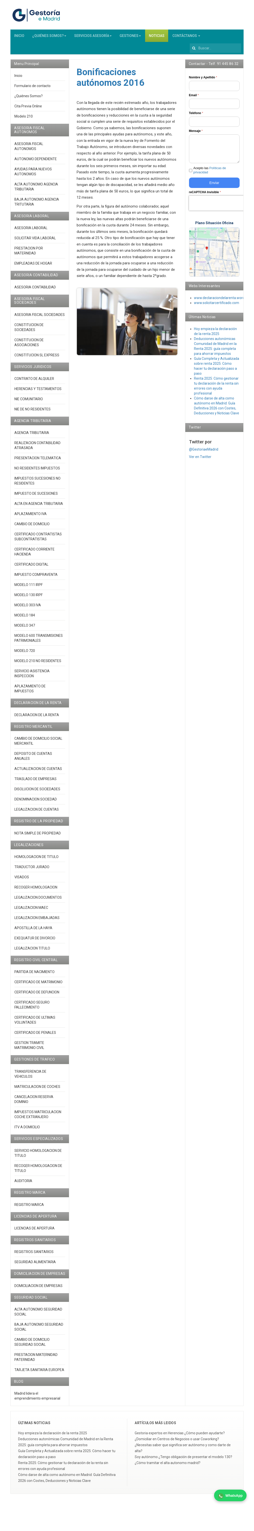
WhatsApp (230, 1496)
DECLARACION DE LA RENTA (36, 717)
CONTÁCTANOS (186, 38)
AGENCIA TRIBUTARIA (31, 435)
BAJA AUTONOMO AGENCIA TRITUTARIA (36, 204)
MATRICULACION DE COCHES (37, 1089)
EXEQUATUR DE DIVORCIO (34, 940)
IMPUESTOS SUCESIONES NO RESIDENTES (37, 483)
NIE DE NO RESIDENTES (32, 411)
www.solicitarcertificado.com (216, 305)
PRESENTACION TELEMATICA (37, 460)
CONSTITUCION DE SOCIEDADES (29, 329)
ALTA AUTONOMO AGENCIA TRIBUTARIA (36, 188)
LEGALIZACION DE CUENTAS (36, 812)
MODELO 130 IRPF (28, 597)
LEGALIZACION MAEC (31, 910)
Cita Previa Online (28, 108)
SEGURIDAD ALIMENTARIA (35, 1264)
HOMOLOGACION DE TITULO (36, 859)
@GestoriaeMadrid (203, 452)
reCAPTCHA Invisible (205, 194)
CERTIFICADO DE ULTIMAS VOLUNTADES (34, 1022)
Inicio (18, 78)
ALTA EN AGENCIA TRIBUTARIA (38, 506)
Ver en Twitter (200, 459)
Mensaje (196, 133)
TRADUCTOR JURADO (31, 869)
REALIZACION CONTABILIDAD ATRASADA (37, 447)
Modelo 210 (23, 119)
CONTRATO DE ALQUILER (34, 381)
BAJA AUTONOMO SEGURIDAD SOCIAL (38, 1329)
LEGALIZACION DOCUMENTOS (38, 900)
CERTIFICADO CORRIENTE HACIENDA (34, 554)
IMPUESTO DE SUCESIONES (36, 496)
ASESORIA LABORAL (30, 230)
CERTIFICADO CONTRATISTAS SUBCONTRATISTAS (38, 538)
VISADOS (21, 879)
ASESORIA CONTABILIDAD (35, 289)
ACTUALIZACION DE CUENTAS (38, 771)
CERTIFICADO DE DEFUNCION (36, 994)
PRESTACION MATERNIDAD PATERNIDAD (36, 1359)
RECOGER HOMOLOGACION (35, 889)
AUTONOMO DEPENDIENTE (35, 161)
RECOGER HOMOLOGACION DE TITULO (38, 1170)
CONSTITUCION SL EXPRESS (36, 357)
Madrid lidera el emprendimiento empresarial (37, 1398)
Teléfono (196, 115)
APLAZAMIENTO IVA (30, 516)
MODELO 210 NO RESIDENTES (37, 663)
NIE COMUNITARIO (28, 401)
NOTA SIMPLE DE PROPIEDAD (37, 835)
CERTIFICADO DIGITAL (31, 567)
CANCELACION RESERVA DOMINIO (33, 1101)
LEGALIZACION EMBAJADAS (37, 920)
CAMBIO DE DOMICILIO (32, 526)
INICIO (19, 38)
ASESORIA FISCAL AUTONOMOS (28, 148)
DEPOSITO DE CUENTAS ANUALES (33, 758)
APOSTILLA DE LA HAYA (33, 930)
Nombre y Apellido (203, 79)
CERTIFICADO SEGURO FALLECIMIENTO (32, 1007)
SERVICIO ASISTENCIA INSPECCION (32, 675)
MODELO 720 (24, 653)
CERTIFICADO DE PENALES (35, 1035)
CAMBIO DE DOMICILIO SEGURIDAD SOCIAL (32, 1344)
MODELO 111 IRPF (28, 587)
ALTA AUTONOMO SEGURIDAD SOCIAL (38, 1314)
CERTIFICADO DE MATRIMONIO (38, 984)
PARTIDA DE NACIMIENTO (34, 974)
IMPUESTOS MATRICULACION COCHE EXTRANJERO (37, 1116)
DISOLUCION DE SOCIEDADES (37, 791)
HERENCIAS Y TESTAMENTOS (38, 391)
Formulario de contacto (32, 88)
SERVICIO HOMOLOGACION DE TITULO (38, 1155)
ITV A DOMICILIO (27, 1129)
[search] (215, 50)
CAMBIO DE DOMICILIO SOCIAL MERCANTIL (38, 743)
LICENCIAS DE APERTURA (34, 1230)
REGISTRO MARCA (29, 1207)
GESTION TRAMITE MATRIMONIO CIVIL (29, 1047)
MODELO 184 (24, 617)
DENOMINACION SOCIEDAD (35, 801)
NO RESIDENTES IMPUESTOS (37, 470)
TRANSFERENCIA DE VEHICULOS (30, 1076)
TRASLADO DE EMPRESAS (35, 781)
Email (194, 97)
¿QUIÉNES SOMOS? (49, 38)
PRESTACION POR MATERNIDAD (28, 252)
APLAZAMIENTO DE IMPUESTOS (30, 690)
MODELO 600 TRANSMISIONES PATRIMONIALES (38, 640)
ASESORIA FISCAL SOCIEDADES (39, 317)
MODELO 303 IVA (27, 607)
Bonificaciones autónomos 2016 (110, 79)
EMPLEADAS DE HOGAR (33, 266)
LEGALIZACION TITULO (32, 950)
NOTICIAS (156, 38)
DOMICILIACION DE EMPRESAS (38, 1288)
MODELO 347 (24, 628)
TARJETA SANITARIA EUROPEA (39, 1372)
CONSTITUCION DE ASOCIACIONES (29, 344)
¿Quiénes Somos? (28, 98)
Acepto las (209, 172)
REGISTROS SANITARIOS (34, 1254)
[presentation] (221, 205)
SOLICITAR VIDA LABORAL (35, 240)
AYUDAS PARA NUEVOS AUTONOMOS (33, 173)
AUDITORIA (23, 1183)
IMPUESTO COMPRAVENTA (36, 577)
